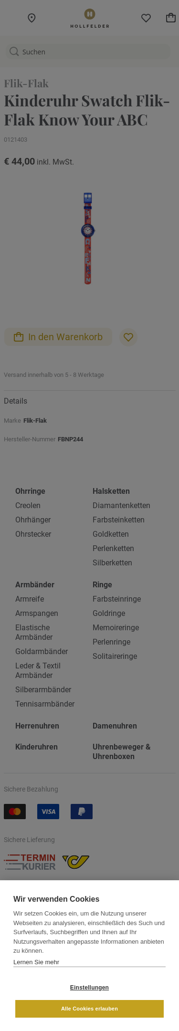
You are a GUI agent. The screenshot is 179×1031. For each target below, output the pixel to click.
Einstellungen (89, 987)
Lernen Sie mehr (36, 962)
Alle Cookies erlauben (89, 1008)
